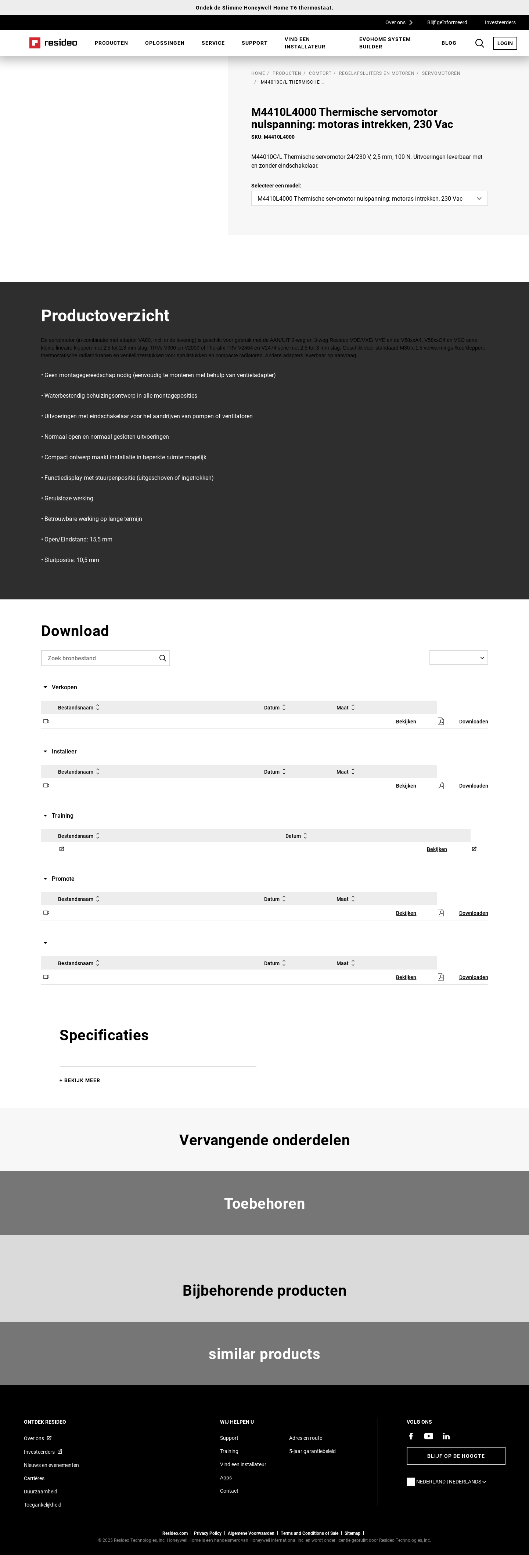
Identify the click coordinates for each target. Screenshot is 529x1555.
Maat (347, 707)
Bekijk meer (82, 1080)
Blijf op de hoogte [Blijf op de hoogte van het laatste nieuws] (456, 1455)
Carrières (34, 1478)
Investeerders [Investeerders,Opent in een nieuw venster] (500, 22)
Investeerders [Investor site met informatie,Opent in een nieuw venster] (39, 1451)
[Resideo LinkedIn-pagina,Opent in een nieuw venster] (446, 1436)
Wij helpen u (247, 1421)
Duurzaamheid (40, 1491)
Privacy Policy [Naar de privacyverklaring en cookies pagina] (208, 1533)
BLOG (449, 42)
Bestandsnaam (80, 707)
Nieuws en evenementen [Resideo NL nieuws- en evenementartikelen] (51, 1464)
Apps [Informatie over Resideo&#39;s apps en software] (226, 1477)
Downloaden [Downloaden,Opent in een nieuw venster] (473, 721)
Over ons (401, 22)
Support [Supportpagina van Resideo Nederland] (229, 1437)
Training (229, 1451)
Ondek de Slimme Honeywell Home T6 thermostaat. (265, 7)
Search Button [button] (479, 43)
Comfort (320, 73)
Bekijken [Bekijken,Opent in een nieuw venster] (406, 721)
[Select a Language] (458, 657)
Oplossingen (165, 42)
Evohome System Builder (385, 43)
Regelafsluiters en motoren (377, 73)
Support (255, 42)
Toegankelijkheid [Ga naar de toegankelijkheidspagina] (42, 1504)
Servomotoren (441, 73)
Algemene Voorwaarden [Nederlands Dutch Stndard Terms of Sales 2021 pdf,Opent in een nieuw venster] (251, 1533)
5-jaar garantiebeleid (312, 1451)
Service (213, 42)
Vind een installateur (305, 43)
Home (53, 42)
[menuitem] (111, 43)
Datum (276, 707)
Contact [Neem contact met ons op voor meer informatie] (229, 1490)
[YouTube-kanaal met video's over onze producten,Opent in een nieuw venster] (428, 1436)
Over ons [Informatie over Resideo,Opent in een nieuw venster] (34, 1438)
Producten (111, 42)
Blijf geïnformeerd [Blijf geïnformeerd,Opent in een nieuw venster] (447, 22)
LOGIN (507, 43)
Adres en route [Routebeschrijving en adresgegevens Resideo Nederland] (305, 1437)
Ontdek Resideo (55, 1421)
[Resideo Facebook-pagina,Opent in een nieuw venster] (411, 1436)
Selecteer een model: (276, 185)
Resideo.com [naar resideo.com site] (175, 1533)
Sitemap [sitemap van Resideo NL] (352, 1533)
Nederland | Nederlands (453, 1481)
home (258, 73)
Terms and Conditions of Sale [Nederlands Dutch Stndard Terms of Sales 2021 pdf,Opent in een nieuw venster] (309, 1533)
